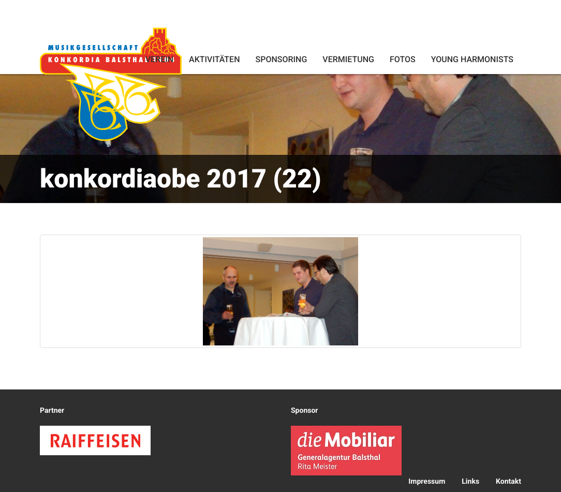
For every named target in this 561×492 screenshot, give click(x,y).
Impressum (426, 481)
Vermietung (348, 59)
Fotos (403, 59)
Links (470, 481)
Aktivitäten (214, 59)
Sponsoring (281, 59)
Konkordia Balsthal (111, 84)
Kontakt (508, 481)
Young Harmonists (472, 59)
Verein (159, 59)
